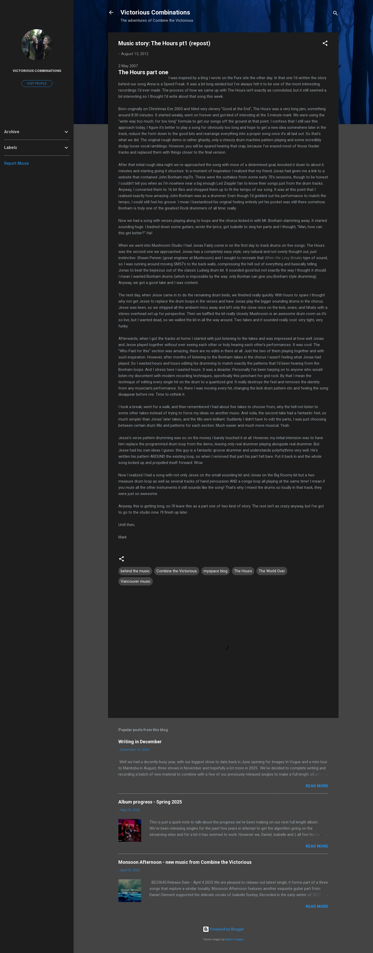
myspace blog (215, 571)
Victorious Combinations (155, 12)
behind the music (135, 571)
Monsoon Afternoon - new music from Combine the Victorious (185, 862)
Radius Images (234, 939)
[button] (325, 44)
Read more (317, 786)
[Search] (335, 14)
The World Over (272, 571)
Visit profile (37, 83)
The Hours (243, 571)
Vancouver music (135, 581)
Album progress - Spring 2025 (150, 802)
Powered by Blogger (223, 929)
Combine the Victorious (176, 571)
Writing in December (140, 741)
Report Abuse (16, 163)
